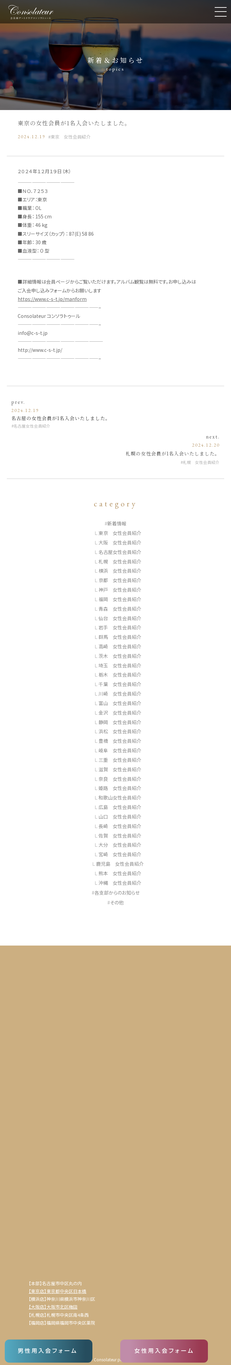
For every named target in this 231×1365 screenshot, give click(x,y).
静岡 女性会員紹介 (120, 722)
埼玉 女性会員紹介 (120, 665)
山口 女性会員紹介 (120, 816)
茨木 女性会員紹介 (120, 655)
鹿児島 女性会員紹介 (120, 863)
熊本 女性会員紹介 (120, 873)
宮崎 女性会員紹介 (120, 854)
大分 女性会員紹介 (120, 844)
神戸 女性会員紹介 (120, 589)
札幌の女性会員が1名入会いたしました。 (173, 453)
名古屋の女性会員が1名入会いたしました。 (60, 418)
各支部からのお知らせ (117, 892)
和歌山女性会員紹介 (120, 797)
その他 (117, 902)
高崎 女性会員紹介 (120, 646)
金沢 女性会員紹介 (120, 712)
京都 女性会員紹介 (120, 580)
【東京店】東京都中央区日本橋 (57, 1291)
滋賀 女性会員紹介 (120, 769)
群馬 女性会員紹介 (120, 636)
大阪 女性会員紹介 (120, 542)
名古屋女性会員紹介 (32, 426)
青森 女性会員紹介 (120, 608)
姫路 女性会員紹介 (120, 788)
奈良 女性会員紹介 (120, 778)
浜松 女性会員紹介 (120, 731)
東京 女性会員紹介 (70, 136)
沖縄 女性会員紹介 (120, 882)
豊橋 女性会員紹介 (120, 740)
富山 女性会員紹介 (120, 703)
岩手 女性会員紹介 (120, 627)
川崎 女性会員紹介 (120, 693)
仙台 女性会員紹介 (120, 618)
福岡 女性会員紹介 (120, 599)
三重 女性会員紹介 (120, 759)
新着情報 (116, 523)
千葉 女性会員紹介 (120, 684)
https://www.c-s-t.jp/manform (52, 298)
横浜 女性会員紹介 (120, 570)
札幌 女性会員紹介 (201, 462)
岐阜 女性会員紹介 (120, 750)
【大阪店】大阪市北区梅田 (53, 1307)
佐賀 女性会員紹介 (120, 835)
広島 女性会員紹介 (120, 807)
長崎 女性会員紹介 (120, 826)
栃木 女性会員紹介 (120, 674)
